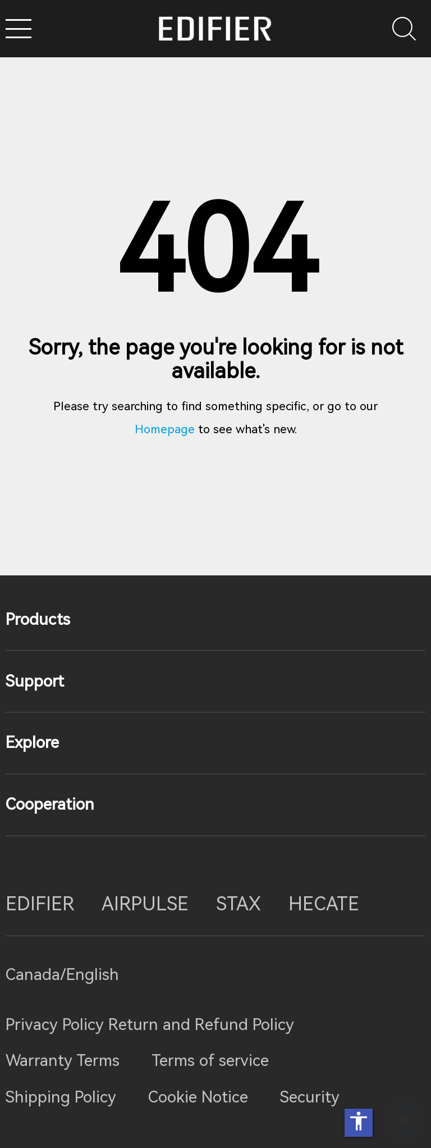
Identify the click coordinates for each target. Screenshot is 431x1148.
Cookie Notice (198, 1097)
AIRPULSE (145, 904)
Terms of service (210, 1060)
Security (310, 1097)
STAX (238, 904)
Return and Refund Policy (201, 1024)
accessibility (358, 1121)
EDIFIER (40, 904)
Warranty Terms (63, 1060)
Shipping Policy (61, 1097)
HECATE (323, 904)
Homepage (165, 429)
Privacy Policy (57, 1024)
